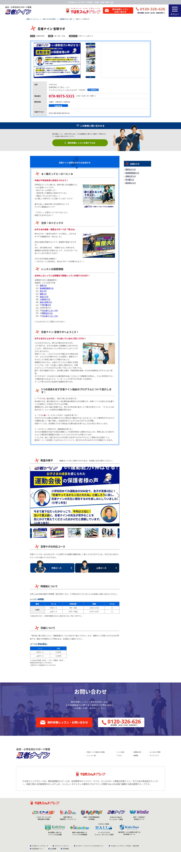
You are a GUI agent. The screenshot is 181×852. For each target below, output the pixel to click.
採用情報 (66, 849)
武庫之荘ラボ (130, 176)
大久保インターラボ (50, 310)
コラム (119, 755)
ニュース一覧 (91, 755)
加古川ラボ (44, 296)
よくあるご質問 (155, 752)
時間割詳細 (58, 106)
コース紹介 (121, 752)
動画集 (136, 755)
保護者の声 (137, 752)
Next (90, 77)
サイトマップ (154, 755)
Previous (90, 44)
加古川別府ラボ (46, 302)
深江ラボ (43, 291)
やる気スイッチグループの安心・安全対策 (125, 846)
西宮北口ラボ (47, 313)
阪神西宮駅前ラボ (47, 288)
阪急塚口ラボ (130, 183)
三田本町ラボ (45, 299)
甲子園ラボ (46, 305)
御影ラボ (43, 294)
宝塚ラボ (43, 285)
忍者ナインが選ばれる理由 (96, 752)
